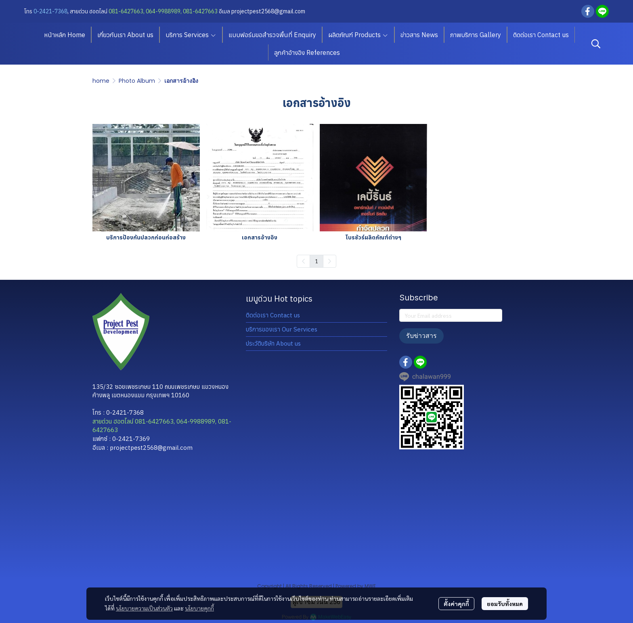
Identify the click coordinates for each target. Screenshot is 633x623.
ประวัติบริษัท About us (273, 343)
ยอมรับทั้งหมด (505, 603)
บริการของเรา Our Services (281, 329)
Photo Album (137, 81)
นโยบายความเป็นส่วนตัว (144, 608)
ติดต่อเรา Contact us (273, 315)
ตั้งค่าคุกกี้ (456, 603)
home (100, 81)
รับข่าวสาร (421, 335)
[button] (596, 43)
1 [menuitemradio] (316, 260)
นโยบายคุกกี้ (199, 608)
